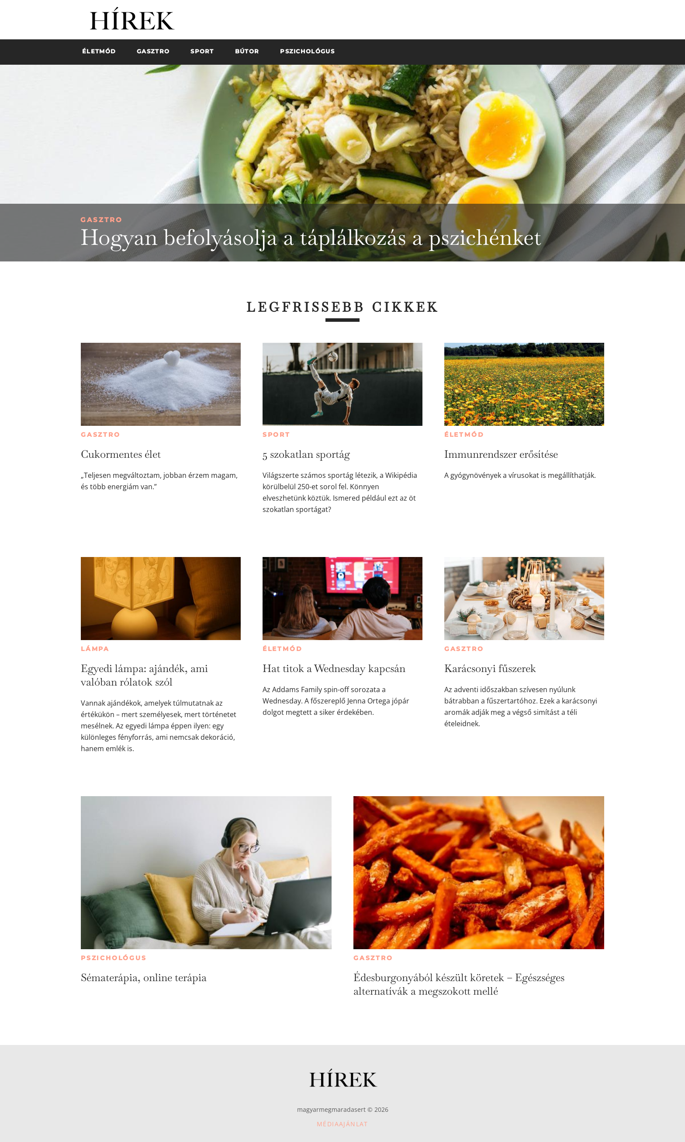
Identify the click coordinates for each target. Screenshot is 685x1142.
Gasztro (101, 220)
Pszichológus (114, 958)
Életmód (464, 435)
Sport (277, 435)
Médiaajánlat (342, 1124)
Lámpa (95, 649)
